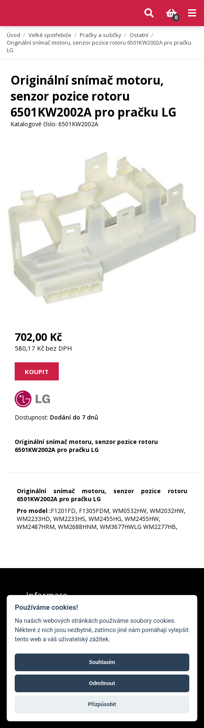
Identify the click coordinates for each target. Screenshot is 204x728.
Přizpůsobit (102, 704)
